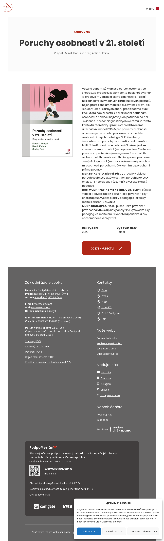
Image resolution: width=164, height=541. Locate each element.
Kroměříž (106, 307)
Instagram (106, 383)
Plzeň (104, 301)
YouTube (106, 372)
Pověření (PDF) (33, 351)
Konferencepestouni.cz (109, 343)
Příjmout (89, 531)
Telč (103, 318)
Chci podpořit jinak (39, 494)
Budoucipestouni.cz (107, 353)
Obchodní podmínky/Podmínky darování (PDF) (54, 483)
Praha (104, 296)
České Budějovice (111, 313)
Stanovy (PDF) (33, 341)
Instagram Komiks (110, 395)
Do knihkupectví (106, 248)
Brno (104, 290)
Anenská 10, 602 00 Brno (48, 297)
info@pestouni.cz (42, 303)
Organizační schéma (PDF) (39, 357)
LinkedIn (105, 389)
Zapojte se (102, 419)
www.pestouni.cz (40, 307)
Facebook (105, 378)
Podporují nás (104, 414)
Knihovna (82, 32)
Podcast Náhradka (107, 338)
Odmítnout (114, 531)
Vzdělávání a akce (106, 348)
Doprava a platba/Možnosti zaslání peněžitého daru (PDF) (61, 488)
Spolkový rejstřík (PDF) (37, 346)
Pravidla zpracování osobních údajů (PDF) (48, 362)
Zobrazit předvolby (143, 531)
